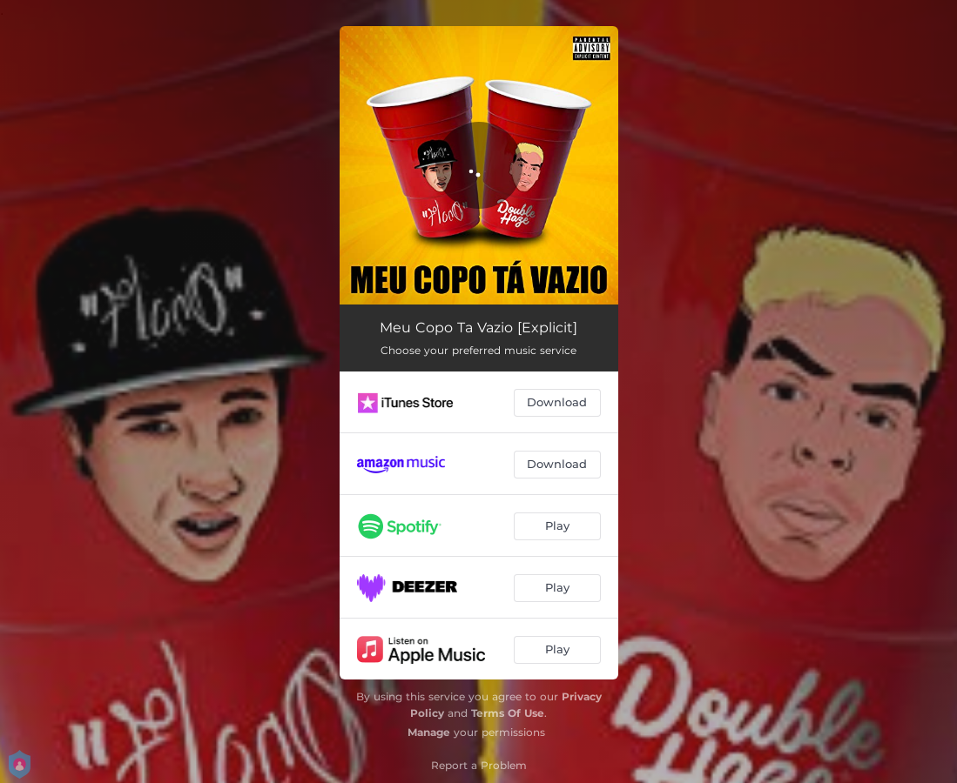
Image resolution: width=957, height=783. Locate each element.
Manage (429, 732)
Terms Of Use (507, 712)
